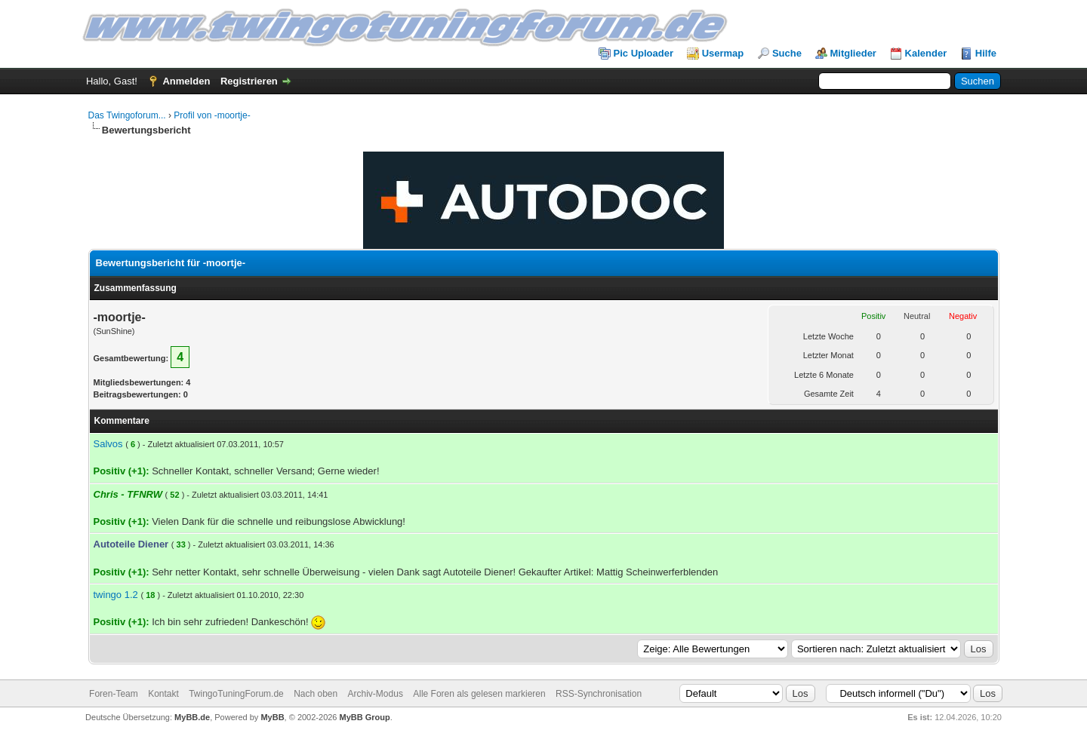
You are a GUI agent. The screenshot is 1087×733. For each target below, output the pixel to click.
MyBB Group (365, 717)
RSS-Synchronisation (599, 694)
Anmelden (186, 81)
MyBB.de (192, 717)
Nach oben (315, 694)
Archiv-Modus (375, 694)
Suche (787, 53)
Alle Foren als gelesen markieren (479, 694)
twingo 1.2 (116, 594)
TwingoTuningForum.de (236, 694)
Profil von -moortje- (212, 115)
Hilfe (985, 53)
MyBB (272, 717)
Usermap (723, 53)
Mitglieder (853, 53)
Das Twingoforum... (127, 115)
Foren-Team (113, 694)
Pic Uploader (643, 53)
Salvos (108, 443)
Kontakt (163, 694)
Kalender (926, 53)
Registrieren (249, 81)
